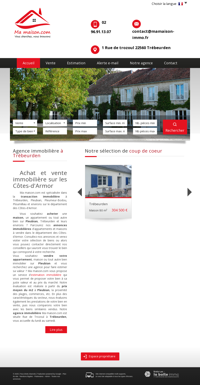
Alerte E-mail (110, 62)
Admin (47, 376)
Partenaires (38, 376)
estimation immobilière (46, 274)
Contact (174, 62)
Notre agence (143, 62)
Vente (50, 62)
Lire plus (56, 329)
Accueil (25, 62)
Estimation (78, 62)
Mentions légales (26, 376)
